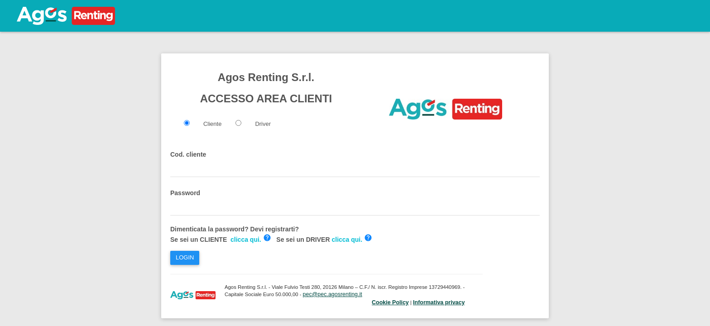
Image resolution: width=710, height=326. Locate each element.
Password (185, 193)
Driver (263, 123)
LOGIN (185, 257)
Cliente (212, 123)
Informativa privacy (439, 302)
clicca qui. (245, 239)
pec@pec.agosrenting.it (332, 294)
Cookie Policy (390, 302)
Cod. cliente (188, 154)
